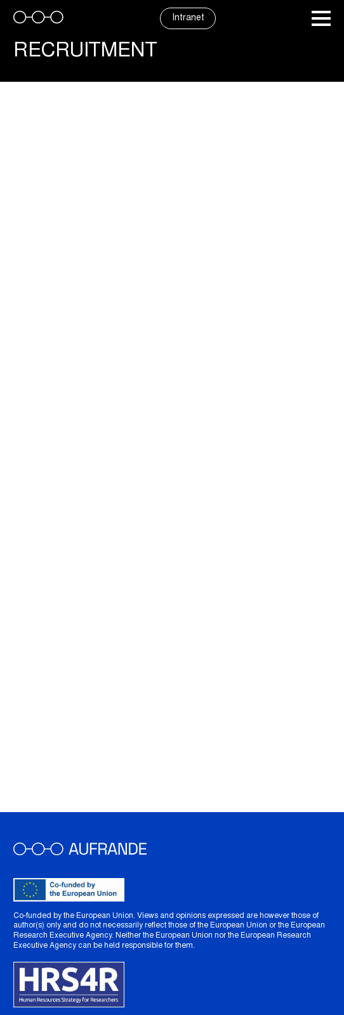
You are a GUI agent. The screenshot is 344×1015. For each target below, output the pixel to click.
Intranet (188, 18)
